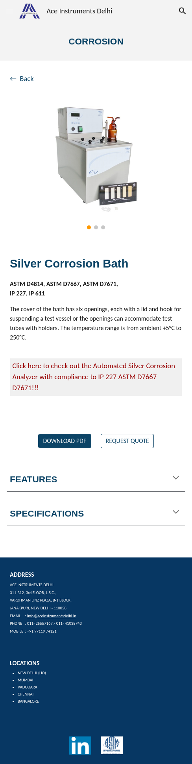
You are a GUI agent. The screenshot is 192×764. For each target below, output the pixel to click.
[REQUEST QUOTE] (127, 441)
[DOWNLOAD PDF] (65, 441)
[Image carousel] (96, 167)
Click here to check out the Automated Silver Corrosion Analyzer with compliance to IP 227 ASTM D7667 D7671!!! (94, 376)
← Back (22, 78)
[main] (96, 41)
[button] (9, 11)
